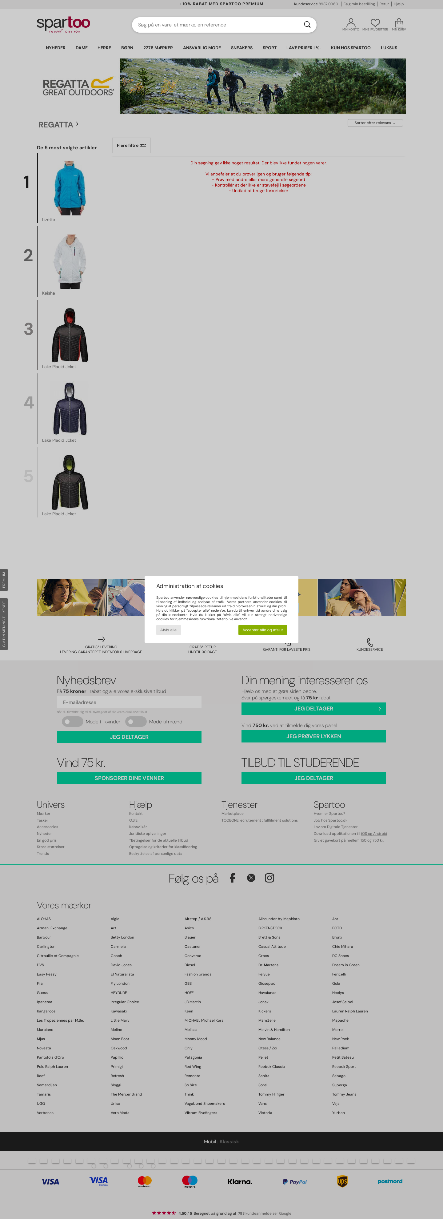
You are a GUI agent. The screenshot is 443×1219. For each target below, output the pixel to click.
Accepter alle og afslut (262, 630)
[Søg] (307, 25)
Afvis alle (168, 630)
